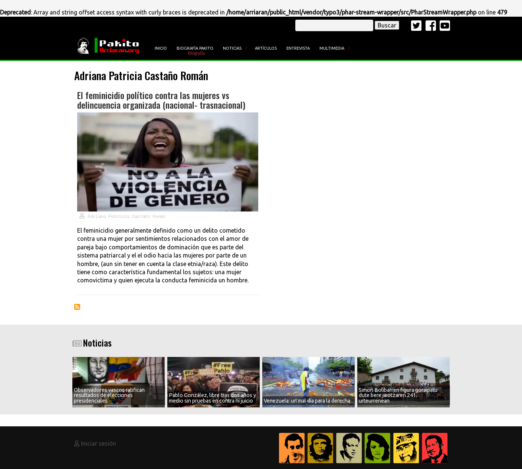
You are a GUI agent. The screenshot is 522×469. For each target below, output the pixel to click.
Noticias (232, 48)
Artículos (266, 48)
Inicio (161, 48)
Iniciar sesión (98, 443)
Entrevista (298, 48)
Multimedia (331, 48)
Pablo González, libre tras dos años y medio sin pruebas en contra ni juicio (212, 397)
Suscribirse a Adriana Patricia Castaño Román (77, 307)
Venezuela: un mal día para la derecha (307, 401)
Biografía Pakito (195, 48)
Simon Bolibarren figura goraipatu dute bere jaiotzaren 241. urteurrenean (398, 395)
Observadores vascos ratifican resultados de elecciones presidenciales (109, 395)
